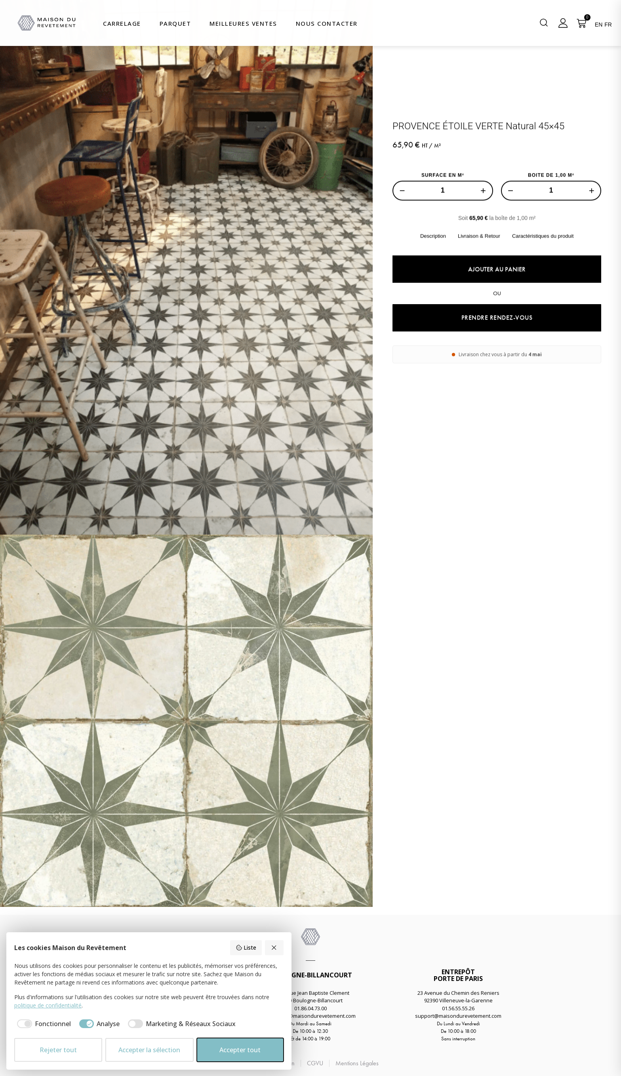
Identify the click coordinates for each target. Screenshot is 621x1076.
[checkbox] (42, 1023)
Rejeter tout (58, 1050)
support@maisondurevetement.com (458, 1015)
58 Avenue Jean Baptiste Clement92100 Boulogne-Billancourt (310, 996)
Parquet (175, 23)
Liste (246, 947)
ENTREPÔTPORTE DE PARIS (458, 975)
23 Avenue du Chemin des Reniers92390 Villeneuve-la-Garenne (458, 996)
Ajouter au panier (497, 316)
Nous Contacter (327, 23)
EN (598, 24)
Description (433, 283)
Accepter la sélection (149, 1050)
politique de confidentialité (48, 1005)
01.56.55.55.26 (458, 1008)
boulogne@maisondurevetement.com (310, 1015)
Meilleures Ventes (243, 23)
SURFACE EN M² (442, 222)
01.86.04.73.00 (310, 1008)
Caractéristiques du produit (542, 283)
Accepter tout (240, 1050)
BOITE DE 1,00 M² (551, 222)
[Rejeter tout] (274, 947)
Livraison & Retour (479, 283)
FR (608, 24)
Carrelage (122, 23)
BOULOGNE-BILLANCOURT (310, 975)
